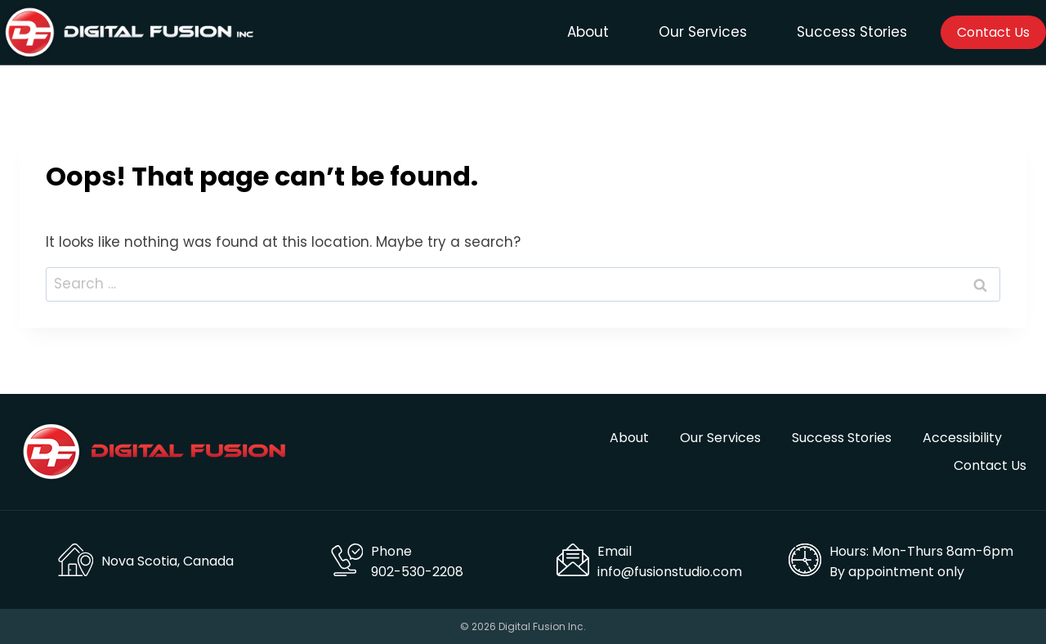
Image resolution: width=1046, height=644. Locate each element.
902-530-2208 (417, 571)
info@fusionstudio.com (669, 571)
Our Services (703, 32)
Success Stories (852, 32)
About (588, 32)
